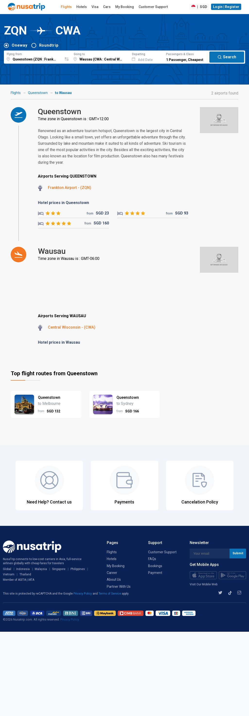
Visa (94, 7)
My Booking (124, 7)
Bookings (155, 566)
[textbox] (33, 56)
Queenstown (38, 93)
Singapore (58, 569)
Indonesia (23, 569)
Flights (66, 7)
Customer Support (153, 7)
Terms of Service (110, 593)
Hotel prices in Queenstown (63, 202)
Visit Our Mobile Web (203, 584)
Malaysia (41, 569)
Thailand (25, 574)
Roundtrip (49, 45)
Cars (107, 7)
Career (112, 573)
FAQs (152, 559)
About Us (114, 579)
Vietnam (8, 574)
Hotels (81, 7)
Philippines (78, 569)
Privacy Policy (83, 593)
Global (7, 569)
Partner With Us (119, 586)
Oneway (19, 45)
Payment (155, 573)
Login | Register (226, 7)
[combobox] (33, 56)
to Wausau (63, 93)
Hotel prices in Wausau (59, 342)
